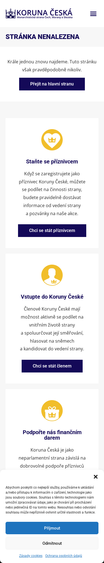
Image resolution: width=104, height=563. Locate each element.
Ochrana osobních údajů (63, 556)
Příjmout (52, 528)
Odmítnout (52, 543)
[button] (95, 476)
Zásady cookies (30, 556)
